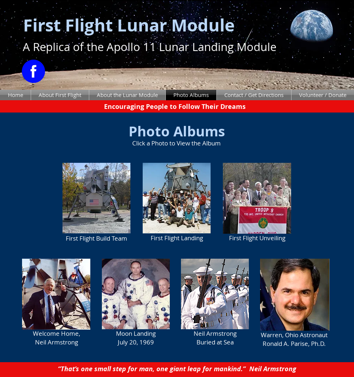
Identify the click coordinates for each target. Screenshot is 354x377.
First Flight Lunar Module (129, 25)
